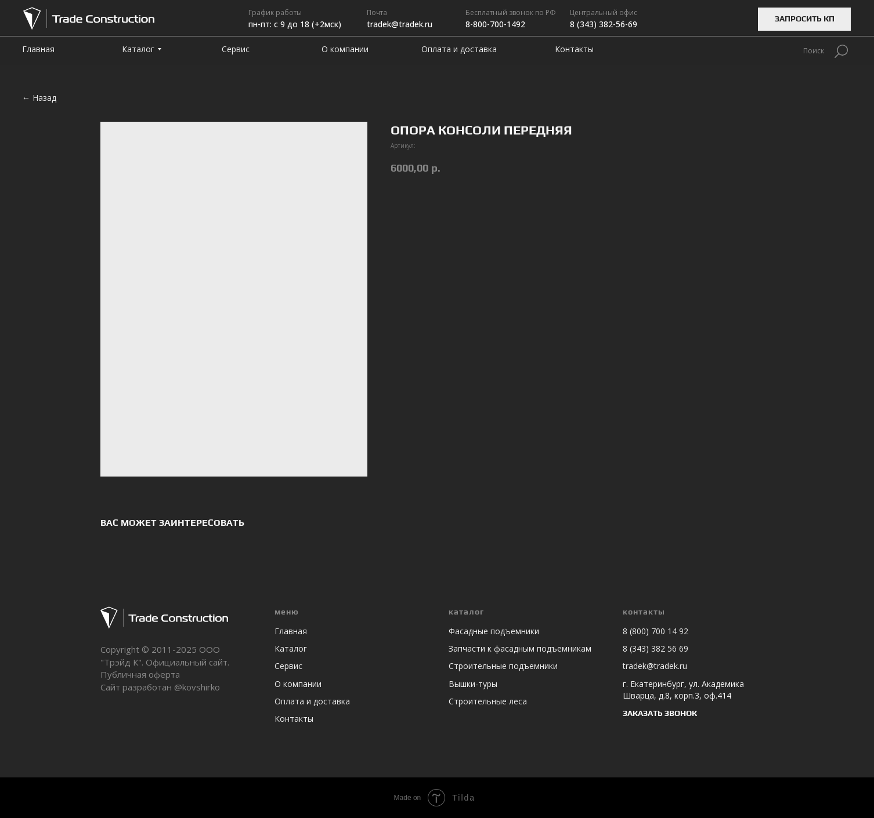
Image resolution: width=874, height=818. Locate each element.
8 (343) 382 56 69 (655, 648)
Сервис (288, 665)
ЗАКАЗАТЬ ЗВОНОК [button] (660, 713)
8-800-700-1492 (495, 24)
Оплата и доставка (312, 701)
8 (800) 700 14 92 (655, 631)
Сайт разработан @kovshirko (160, 687)
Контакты (294, 718)
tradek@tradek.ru (655, 665)
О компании (298, 683)
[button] (804, 19)
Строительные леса (488, 701)
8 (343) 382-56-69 (603, 24)
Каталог (291, 648)
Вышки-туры (473, 683)
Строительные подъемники (503, 665)
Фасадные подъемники (494, 631)
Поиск (813, 51)
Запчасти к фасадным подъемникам (520, 648)
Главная (291, 631)
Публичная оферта (140, 674)
